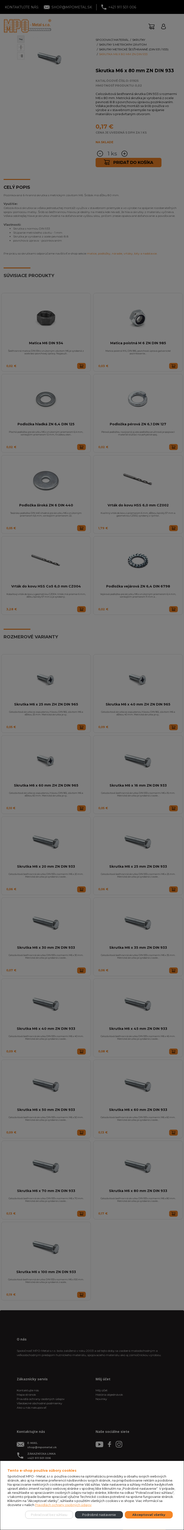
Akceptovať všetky (148, 1515)
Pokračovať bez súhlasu (49, 1515)
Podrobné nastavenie (99, 1515)
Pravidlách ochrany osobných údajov (63, 1505)
